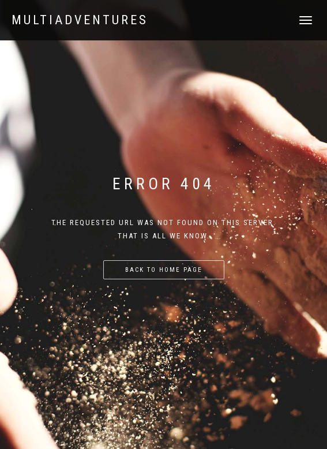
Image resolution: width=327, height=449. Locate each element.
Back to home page (163, 270)
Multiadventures (80, 20)
